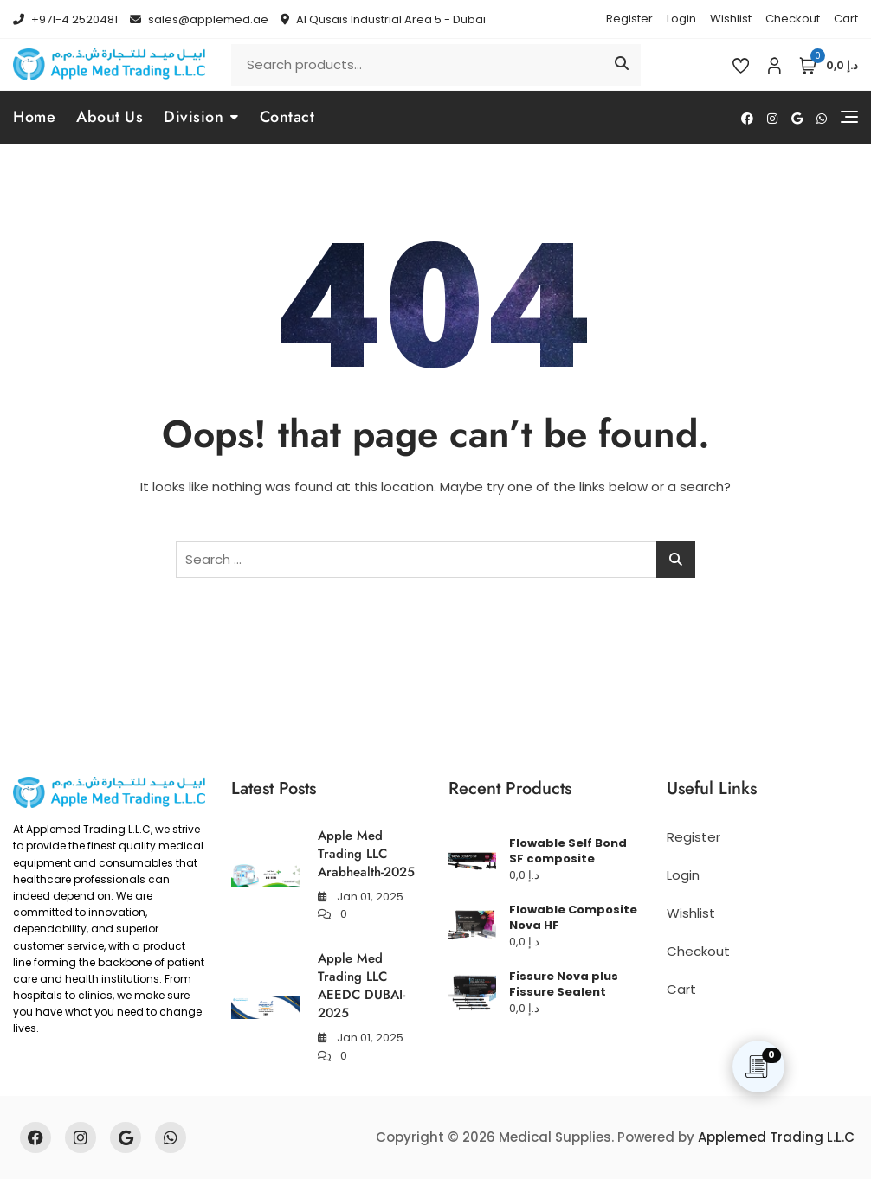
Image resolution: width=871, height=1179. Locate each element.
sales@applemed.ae (199, 19)
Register (629, 18)
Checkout (792, 18)
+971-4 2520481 (65, 19)
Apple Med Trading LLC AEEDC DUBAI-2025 (361, 985)
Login (681, 18)
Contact (287, 117)
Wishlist (731, 18)
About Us (109, 117)
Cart (846, 18)
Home (34, 117)
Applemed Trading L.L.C (776, 1137)
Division (193, 117)
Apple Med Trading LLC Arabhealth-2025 (366, 853)
